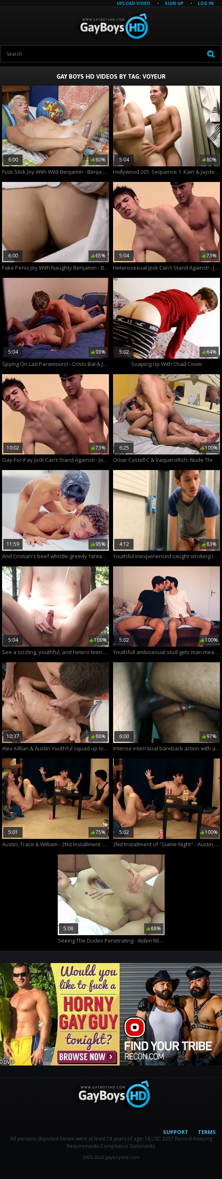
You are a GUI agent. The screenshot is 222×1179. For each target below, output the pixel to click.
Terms (207, 1132)
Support (175, 1132)
